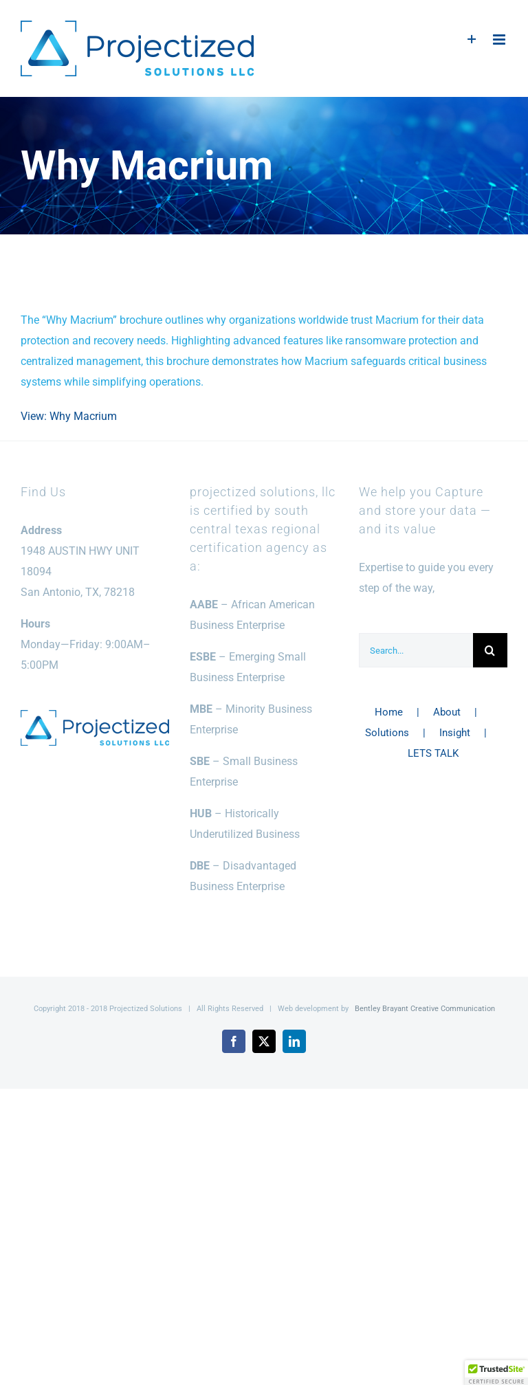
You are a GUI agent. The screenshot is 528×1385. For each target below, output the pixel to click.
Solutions (387, 733)
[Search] (490, 650)
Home (389, 712)
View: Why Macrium (69, 416)
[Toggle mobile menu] (500, 39)
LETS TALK (433, 753)
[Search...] (416, 650)
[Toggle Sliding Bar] (472, 39)
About (447, 712)
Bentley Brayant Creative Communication (425, 1008)
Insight (454, 733)
